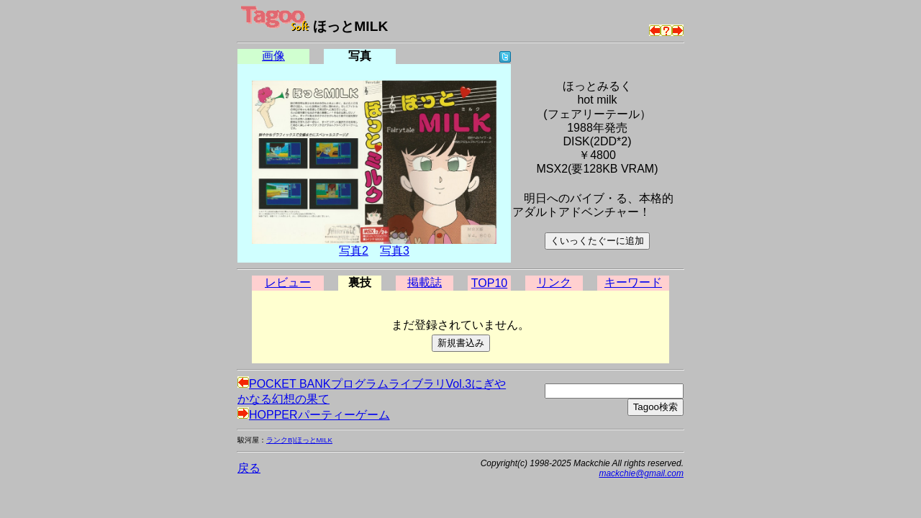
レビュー (288, 282)
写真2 (353, 251)
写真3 (394, 251)
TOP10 (489, 283)
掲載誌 (424, 282)
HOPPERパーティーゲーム (313, 415)
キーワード (633, 282)
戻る (248, 468)
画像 (273, 56)
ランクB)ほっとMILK (299, 440)
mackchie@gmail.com (641, 473)
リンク (554, 282)
